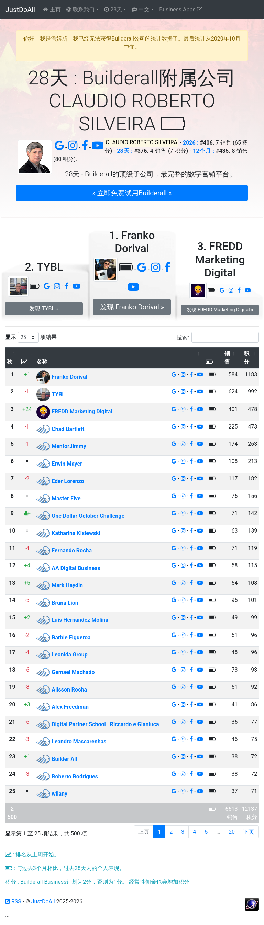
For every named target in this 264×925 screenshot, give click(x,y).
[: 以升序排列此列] (27, 357)
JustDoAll (20, 9)
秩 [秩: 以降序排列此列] (9, 361)
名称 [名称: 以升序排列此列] (41, 361)
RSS (13, 901)
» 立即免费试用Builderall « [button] (132, 193)
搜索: (218, 337)
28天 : (124, 151)
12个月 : (203, 151)
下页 (248, 832)
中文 (141, 9)
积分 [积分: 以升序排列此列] (246, 357)
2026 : (190, 142)
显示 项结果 (31, 337)
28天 (113, 9)
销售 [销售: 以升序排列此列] (227, 357)
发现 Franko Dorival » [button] (132, 307)
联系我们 (80, 9)
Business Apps (180, 9)
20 (232, 832)
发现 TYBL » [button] (43, 308)
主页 (52, 9)
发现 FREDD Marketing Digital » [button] (220, 309)
